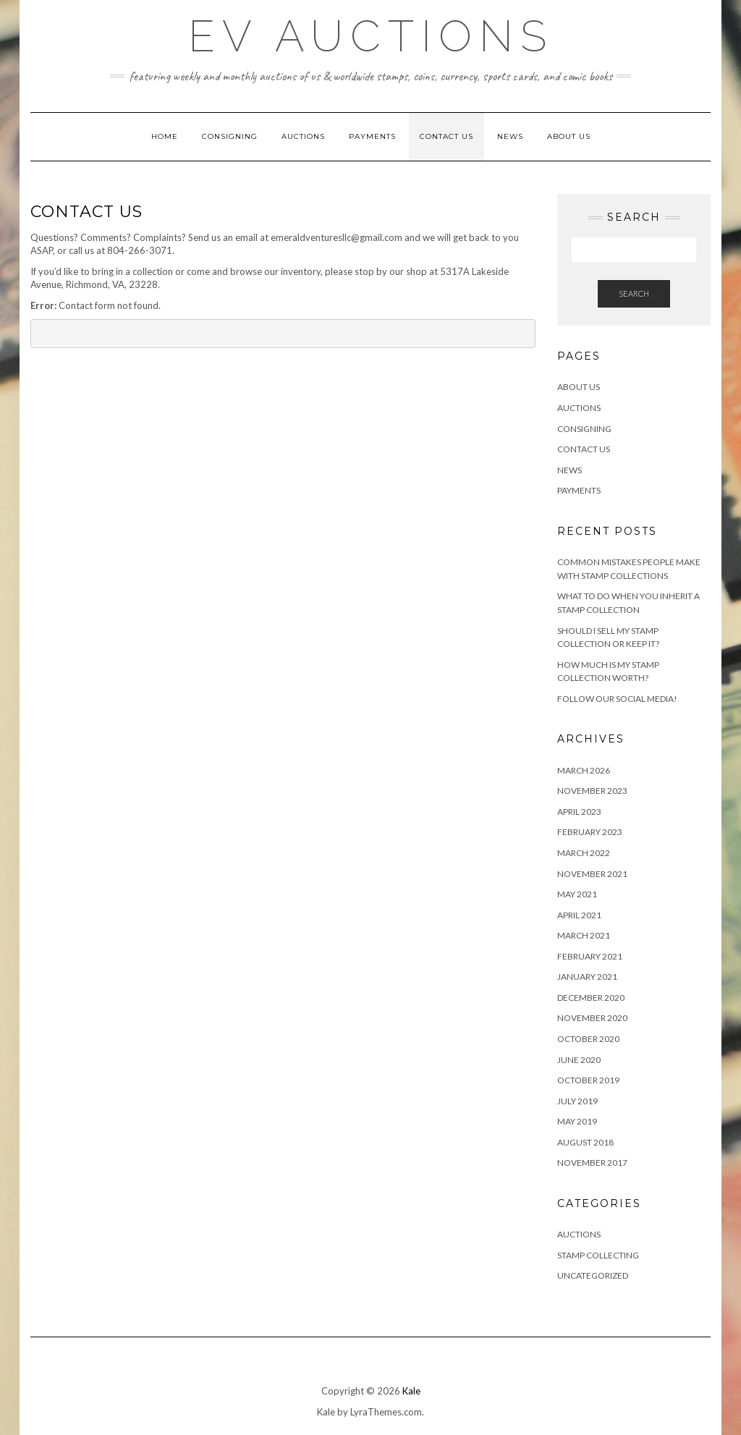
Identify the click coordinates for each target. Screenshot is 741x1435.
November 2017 (592, 1162)
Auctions (303, 136)
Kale (411, 1391)
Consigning (230, 136)
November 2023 (592, 790)
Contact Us (446, 136)
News (510, 136)
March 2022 (583, 852)
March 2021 (583, 935)
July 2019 (577, 1101)
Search (634, 293)
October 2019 (588, 1080)
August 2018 (585, 1142)
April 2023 (579, 811)
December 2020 (590, 997)
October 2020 (588, 1038)
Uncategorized (592, 1275)
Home (164, 136)
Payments (372, 136)
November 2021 (592, 873)
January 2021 (587, 976)
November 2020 (592, 1017)
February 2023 (589, 831)
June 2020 (579, 1059)
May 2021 (577, 894)
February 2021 (589, 956)
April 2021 (579, 915)
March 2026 (583, 770)
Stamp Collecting (598, 1255)
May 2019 (577, 1121)
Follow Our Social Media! (617, 698)
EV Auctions (371, 36)
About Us (568, 136)
